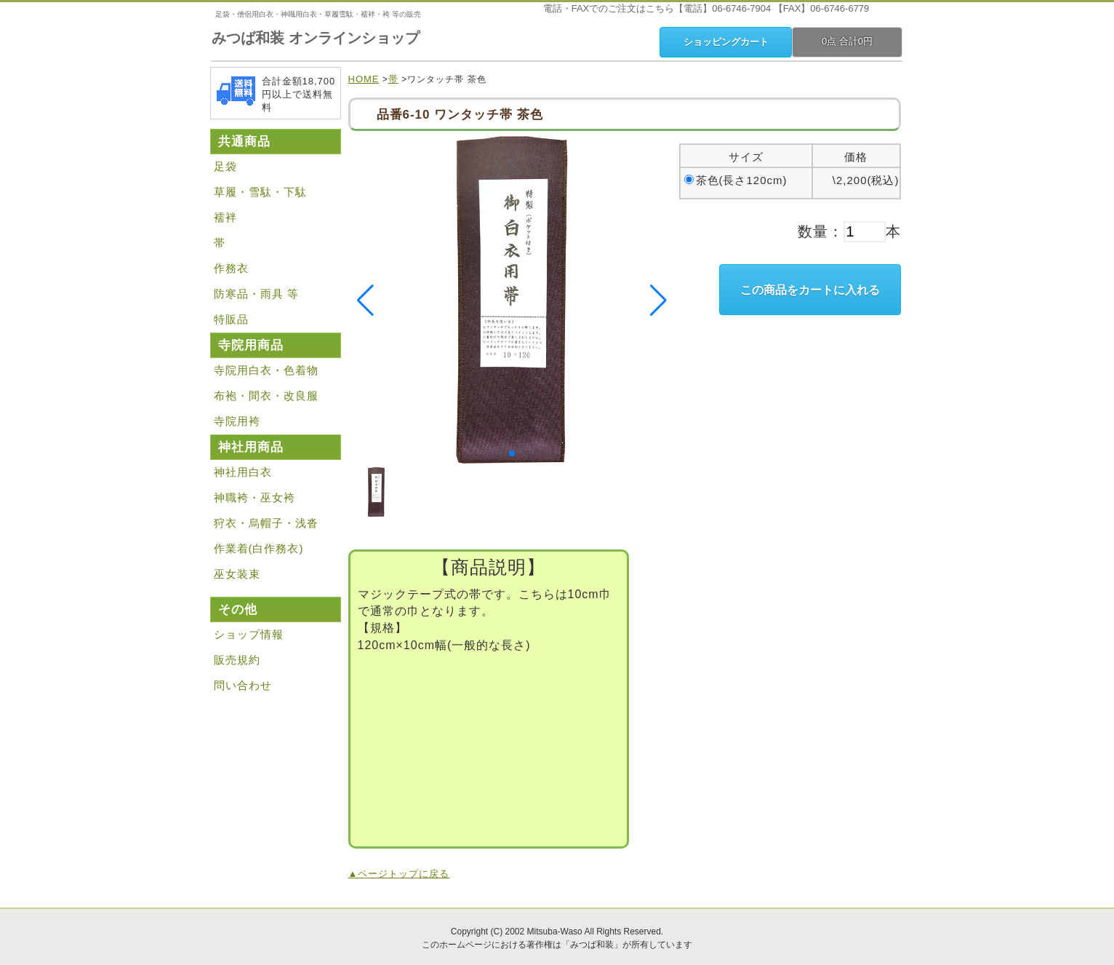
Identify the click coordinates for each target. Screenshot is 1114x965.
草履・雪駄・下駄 (260, 192)
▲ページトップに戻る (399, 873)
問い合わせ (243, 685)
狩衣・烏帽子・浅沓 (266, 523)
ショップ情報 (249, 634)
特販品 (231, 319)
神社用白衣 (243, 472)
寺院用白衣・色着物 (266, 370)
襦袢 (225, 217)
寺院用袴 (237, 421)
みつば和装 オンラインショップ (316, 38)
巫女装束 (237, 574)
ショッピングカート (726, 41)
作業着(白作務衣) (259, 548)
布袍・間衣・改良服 (266, 395)
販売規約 (237, 660)
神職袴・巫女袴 (254, 497)
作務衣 (231, 268)
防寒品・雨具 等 (256, 293)
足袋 (225, 166)
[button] (512, 453)
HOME (364, 79)
